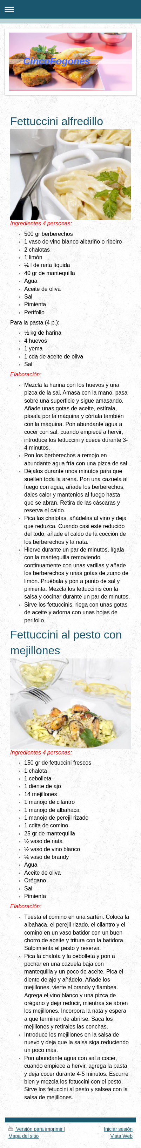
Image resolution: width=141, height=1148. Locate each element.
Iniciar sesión (118, 1129)
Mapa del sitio (23, 1136)
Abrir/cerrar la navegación (70, 9)
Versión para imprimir (36, 1129)
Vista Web (121, 1136)
